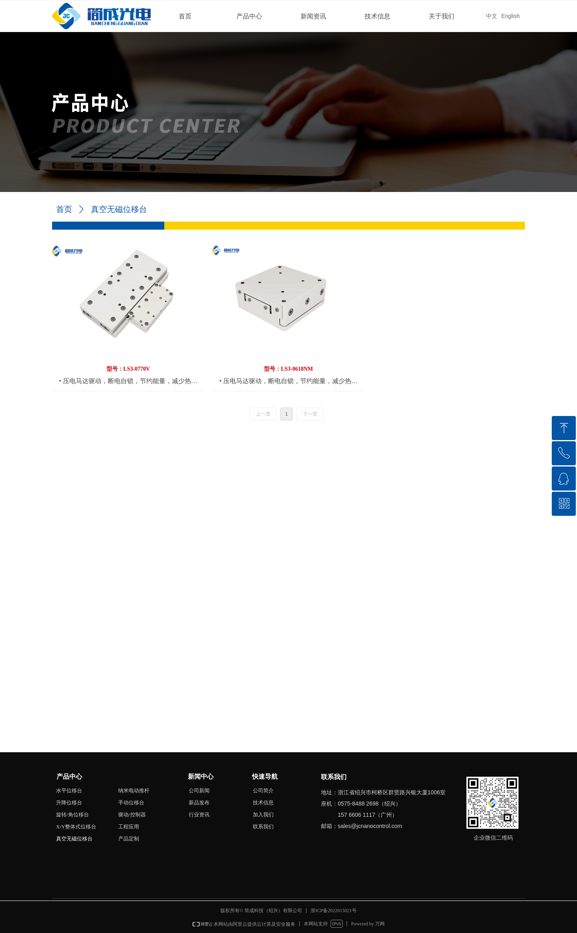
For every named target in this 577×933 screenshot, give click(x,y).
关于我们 (441, 16)
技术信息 (377, 16)
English (510, 16)
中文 (491, 16)
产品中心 (249, 16)
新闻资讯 (313, 16)
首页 (185, 16)
